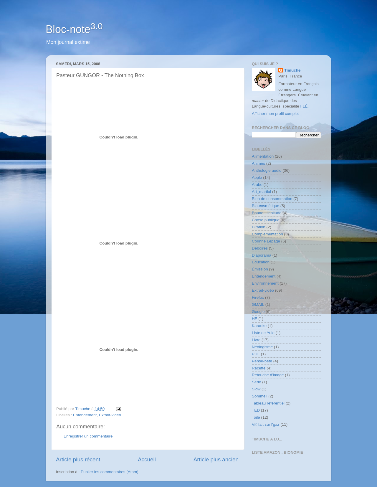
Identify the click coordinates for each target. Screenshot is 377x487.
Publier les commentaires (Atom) (109, 472)
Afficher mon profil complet (275, 113)
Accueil (147, 459)
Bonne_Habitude (267, 213)
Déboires (260, 248)
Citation (258, 227)
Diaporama (261, 255)
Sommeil (259, 396)
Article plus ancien (216, 459)
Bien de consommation (272, 199)
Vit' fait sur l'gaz (265, 424)
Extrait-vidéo (110, 415)
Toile (256, 417)
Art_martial (261, 191)
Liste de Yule (263, 333)
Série (256, 382)
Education (260, 262)
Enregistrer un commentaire (88, 436)
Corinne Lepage (266, 241)
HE (254, 318)
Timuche (292, 70)
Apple (257, 177)
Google (258, 311)
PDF (256, 354)
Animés (258, 163)
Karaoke (259, 325)
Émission (260, 269)
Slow (256, 389)
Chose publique (266, 220)
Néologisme (262, 347)
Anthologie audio (267, 170)
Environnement (265, 283)
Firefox (258, 297)
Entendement (85, 415)
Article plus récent (78, 459)
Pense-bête (262, 361)
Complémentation (267, 234)
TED (256, 410)
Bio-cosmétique (265, 206)
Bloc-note (74, 29)
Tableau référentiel (268, 403)
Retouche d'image (268, 375)
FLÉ (304, 106)
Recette (259, 368)
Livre (256, 340)
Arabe (257, 184)
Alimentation (263, 156)
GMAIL (258, 304)
